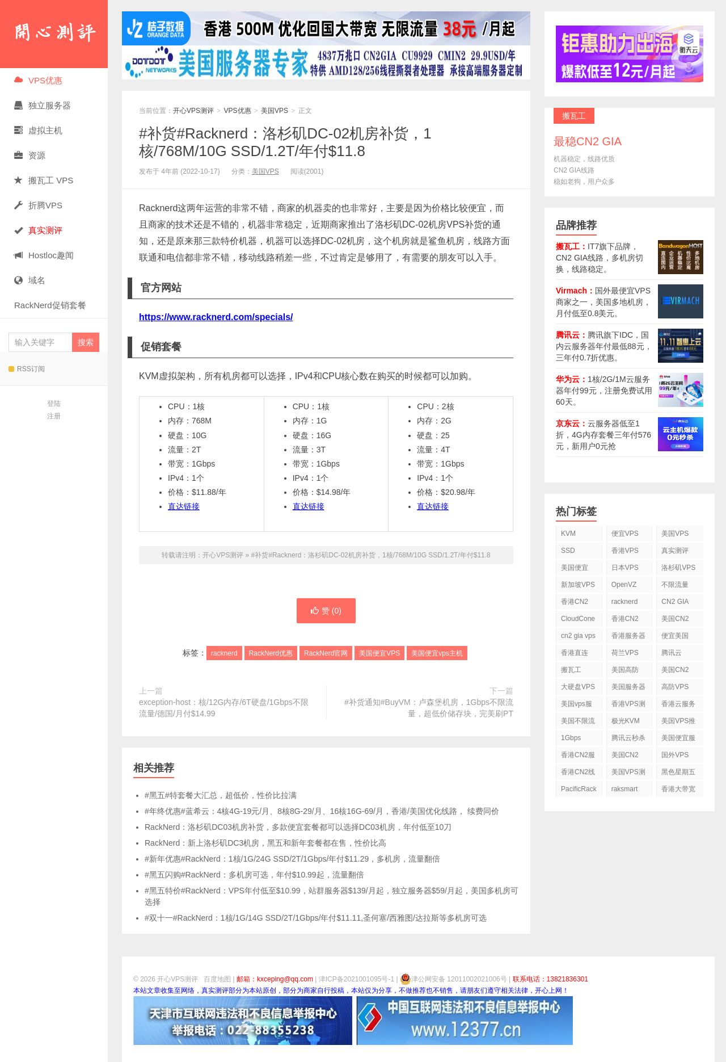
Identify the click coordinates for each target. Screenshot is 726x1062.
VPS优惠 (38, 80)
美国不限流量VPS (578, 723)
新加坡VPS (578, 585)
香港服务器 (628, 636)
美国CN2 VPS (675, 672)
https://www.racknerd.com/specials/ (216, 317)
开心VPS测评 (54, 34)
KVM (568, 534)
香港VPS (625, 551)
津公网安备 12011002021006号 (453, 979)
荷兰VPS (625, 653)
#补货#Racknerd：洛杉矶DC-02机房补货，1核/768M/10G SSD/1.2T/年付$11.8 (285, 142)
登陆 (54, 404)
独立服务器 (42, 105)
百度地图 (217, 979)
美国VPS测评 (628, 774)
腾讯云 (671, 653)
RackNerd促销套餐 (50, 305)
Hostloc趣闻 (44, 255)
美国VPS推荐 (678, 723)
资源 (29, 155)
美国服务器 (628, 687)
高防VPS (675, 687)
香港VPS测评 (628, 706)
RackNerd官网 (326, 653)
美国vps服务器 (576, 706)
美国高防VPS (625, 672)
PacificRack (579, 789)
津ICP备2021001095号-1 (356, 979)
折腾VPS (38, 205)
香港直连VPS (574, 655)
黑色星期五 (678, 772)
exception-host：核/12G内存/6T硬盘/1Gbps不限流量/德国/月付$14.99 (224, 708)
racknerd (224, 653)
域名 (29, 280)
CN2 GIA (675, 602)
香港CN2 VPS (574, 604)
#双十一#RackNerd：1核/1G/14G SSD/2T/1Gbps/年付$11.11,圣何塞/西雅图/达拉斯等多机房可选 (316, 917)
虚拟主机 (38, 130)
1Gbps (571, 738)
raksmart (624, 789)
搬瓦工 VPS (43, 180)
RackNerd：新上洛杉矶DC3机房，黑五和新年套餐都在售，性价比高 (265, 842)
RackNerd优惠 (271, 653)
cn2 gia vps (578, 636)
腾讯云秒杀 (628, 738)
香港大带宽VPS (678, 791)
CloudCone (578, 619)
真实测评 (675, 551)
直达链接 (184, 506)
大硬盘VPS (578, 687)
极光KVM (625, 721)
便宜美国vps (675, 638)
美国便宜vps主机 (437, 653)
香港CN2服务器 (578, 757)
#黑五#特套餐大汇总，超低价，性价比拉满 (221, 795)
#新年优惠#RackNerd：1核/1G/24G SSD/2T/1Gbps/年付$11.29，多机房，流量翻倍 (292, 858)
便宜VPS (625, 534)
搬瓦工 (571, 670)
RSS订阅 (27, 369)
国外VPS (675, 755)
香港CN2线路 (578, 774)
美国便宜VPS (379, 653)
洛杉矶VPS (678, 568)
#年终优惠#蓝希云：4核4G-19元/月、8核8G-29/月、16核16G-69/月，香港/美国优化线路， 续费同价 (322, 811)
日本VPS (625, 568)
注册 (54, 416)
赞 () (326, 610)
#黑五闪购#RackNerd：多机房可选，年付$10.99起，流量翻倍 (254, 874)
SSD (568, 551)
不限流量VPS (675, 587)
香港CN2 (625, 619)
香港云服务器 (678, 706)
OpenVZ (624, 585)
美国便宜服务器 (678, 740)
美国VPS (274, 111)
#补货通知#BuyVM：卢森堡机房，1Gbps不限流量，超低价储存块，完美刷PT (428, 708)
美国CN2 (675, 619)
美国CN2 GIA (625, 757)
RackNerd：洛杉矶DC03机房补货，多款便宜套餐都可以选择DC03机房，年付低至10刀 (298, 827)
